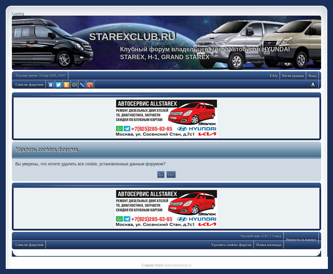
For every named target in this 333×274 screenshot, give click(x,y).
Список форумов (30, 84)
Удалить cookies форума (231, 244)
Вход (312, 75)
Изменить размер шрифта (313, 84)
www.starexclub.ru (177, 265)
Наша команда (269, 244)
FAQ (274, 75)
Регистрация (293, 75)
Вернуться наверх (301, 239)
